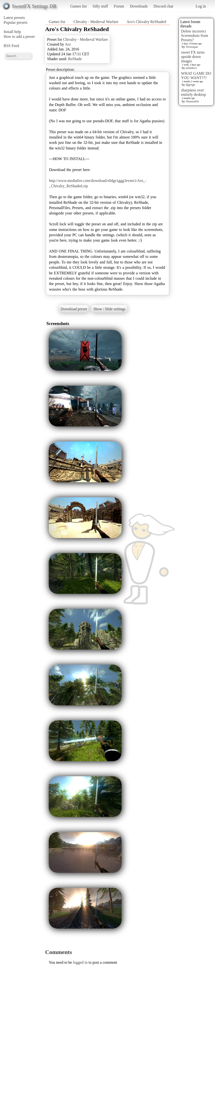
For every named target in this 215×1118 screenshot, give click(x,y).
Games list (78, 6)
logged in (80, 962)
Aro (68, 44)
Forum (119, 6)
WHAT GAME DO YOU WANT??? (196, 75)
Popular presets (15, 22)
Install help (12, 32)
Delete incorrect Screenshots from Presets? (194, 35)
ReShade (75, 59)
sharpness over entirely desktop (193, 92)
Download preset (74, 309)
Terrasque (192, 47)
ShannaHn (192, 101)
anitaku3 (191, 68)
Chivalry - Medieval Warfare (96, 22)
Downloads (139, 6)
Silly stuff (100, 6)
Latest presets (14, 18)
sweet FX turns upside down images (193, 56)
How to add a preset (19, 36)
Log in (201, 6)
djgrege (190, 84)
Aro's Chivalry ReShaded (146, 22)
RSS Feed (11, 46)
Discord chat (163, 6)
